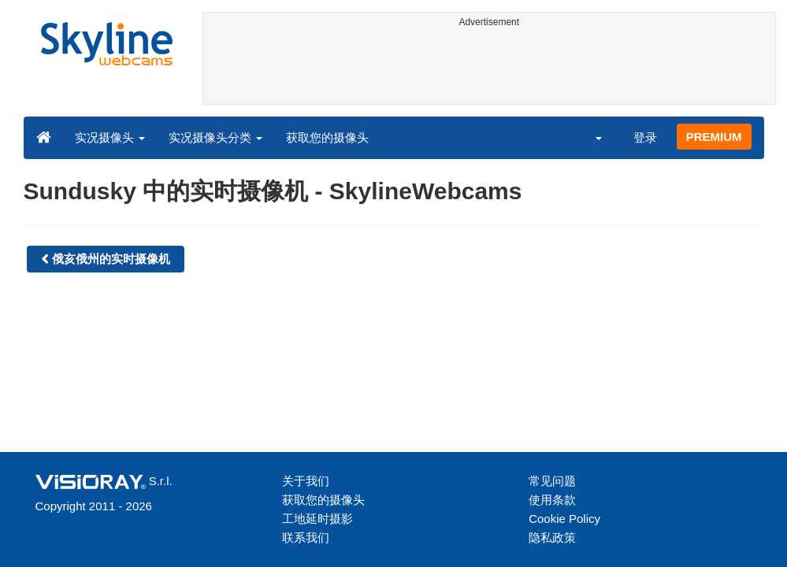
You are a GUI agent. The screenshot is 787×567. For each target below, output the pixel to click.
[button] (587, 137)
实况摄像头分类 (215, 137)
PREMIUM (714, 136)
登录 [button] (645, 137)
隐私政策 (552, 537)
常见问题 (552, 480)
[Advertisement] (489, 68)
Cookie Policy (564, 518)
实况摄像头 (110, 137)
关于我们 (305, 480)
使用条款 (552, 499)
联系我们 (305, 537)
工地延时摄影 (317, 518)
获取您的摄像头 (327, 137)
